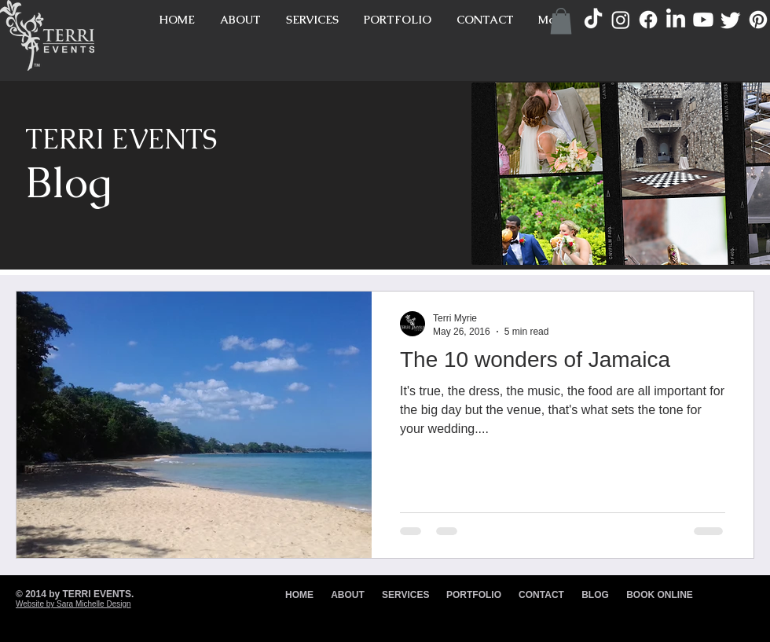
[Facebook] (648, 19)
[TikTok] (593, 19)
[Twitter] (730, 19)
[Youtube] (703, 19)
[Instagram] (620, 19)
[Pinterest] (758, 19)
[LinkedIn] (676, 19)
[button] (561, 21)
